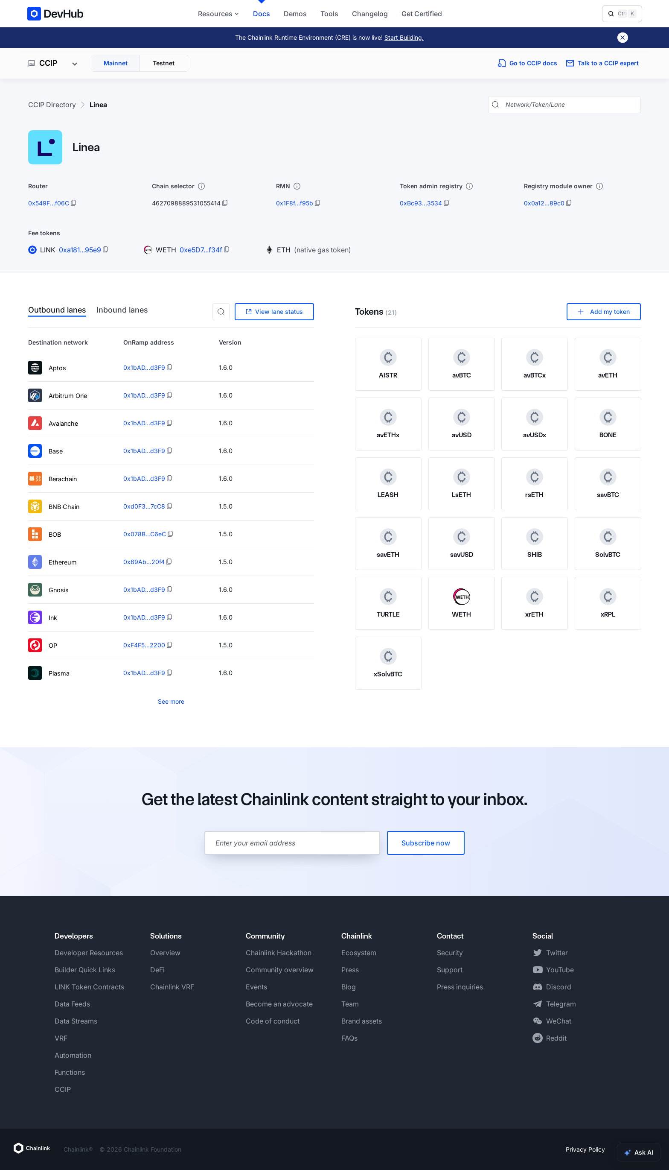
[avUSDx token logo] (534, 417)
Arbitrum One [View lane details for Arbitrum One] (57, 395)
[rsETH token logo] (534, 477)
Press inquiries (460, 987)
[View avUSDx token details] (534, 424)
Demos (295, 13)
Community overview (280, 969)
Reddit (556, 1038)
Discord (558, 987)
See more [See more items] (171, 701)
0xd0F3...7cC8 (144, 506)
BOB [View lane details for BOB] (44, 534)
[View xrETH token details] (534, 603)
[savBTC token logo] (607, 477)
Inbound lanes (122, 310)
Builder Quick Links (85, 969)
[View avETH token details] (608, 364)
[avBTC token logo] (461, 357)
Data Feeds (72, 1004)
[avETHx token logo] (388, 417)
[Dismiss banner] (622, 37)
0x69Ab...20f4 (144, 561)
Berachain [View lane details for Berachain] (52, 479)
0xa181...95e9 (80, 250)
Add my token (604, 311)
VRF (61, 1038)
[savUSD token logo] (461, 536)
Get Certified (421, 13)
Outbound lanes (57, 310)
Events (256, 987)
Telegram (561, 1004)
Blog (348, 987)
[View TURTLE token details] (388, 603)
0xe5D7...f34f (201, 250)
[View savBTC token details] (608, 483)
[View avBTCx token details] (534, 364)
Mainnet (116, 63)
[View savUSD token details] (461, 543)
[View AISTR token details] (388, 364)
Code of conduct (273, 1021)
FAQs (349, 1038)
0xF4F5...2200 (144, 645)
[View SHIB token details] (534, 543)
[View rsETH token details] (534, 483)
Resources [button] (218, 13)
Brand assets (361, 1021)
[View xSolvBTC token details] (388, 663)
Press (350, 969)
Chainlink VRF (172, 987)
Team (350, 1004)
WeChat (558, 1021)
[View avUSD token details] (461, 424)
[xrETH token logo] (534, 596)
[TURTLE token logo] (388, 596)
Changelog (370, 13)
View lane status (274, 311)
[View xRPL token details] (608, 603)
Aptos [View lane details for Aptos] (47, 367)
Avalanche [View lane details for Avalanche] (53, 423)
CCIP (63, 1089)
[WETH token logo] (461, 596)
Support (449, 969)
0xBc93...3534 (421, 203)
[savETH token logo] (388, 536)
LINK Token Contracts (89, 987)
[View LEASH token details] (388, 483)
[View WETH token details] (461, 603)
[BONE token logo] (607, 417)
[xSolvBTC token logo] (388, 656)
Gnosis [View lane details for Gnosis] (48, 590)
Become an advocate (279, 1004)
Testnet (164, 63)
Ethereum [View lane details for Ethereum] (52, 562)
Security (450, 952)
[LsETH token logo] (461, 477)
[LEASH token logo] (388, 477)
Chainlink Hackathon (278, 952)
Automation (73, 1055)
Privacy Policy (585, 1149)
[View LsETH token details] (461, 483)
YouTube (560, 969)
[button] (221, 311)
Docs (261, 13)
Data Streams (76, 1021)
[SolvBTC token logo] (607, 536)
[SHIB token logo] (534, 536)
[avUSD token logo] (461, 417)
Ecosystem (358, 952)
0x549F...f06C (48, 203)
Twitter (557, 952)
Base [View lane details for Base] (45, 451)
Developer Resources (89, 952)
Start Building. (404, 37)
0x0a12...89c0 (544, 203)
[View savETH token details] (388, 543)
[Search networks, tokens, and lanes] (571, 104)
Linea (98, 104)
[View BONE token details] (608, 424)
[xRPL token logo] (607, 596)
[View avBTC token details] (461, 364)
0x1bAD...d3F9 (144, 367)
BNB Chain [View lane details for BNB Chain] (53, 506)
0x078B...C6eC (144, 534)
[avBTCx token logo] (534, 357)
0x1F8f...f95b (294, 203)
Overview (165, 952)
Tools (329, 13)
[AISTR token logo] (388, 357)
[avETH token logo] (607, 357)
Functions (70, 1072)
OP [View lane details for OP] (42, 645)
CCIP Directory (52, 104)
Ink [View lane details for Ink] (42, 617)
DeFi (157, 969)
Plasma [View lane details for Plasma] (49, 673)
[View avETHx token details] (388, 424)
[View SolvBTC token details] (608, 543)
